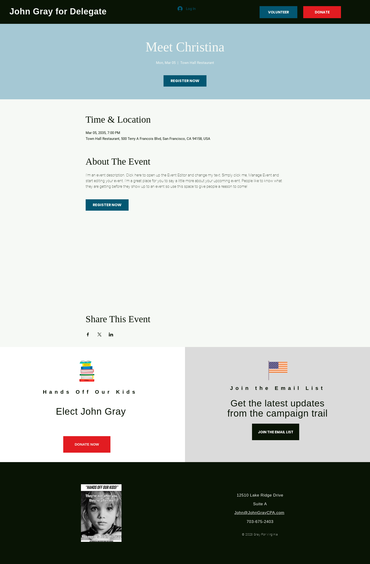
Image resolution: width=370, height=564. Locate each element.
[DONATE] (322, 12)
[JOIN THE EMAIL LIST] (275, 432)
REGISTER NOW (185, 81)
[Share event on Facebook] (88, 334)
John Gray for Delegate (58, 11)
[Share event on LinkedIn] (111, 334)
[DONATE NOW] (86, 444)
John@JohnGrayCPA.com (259, 512)
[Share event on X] (99, 334)
